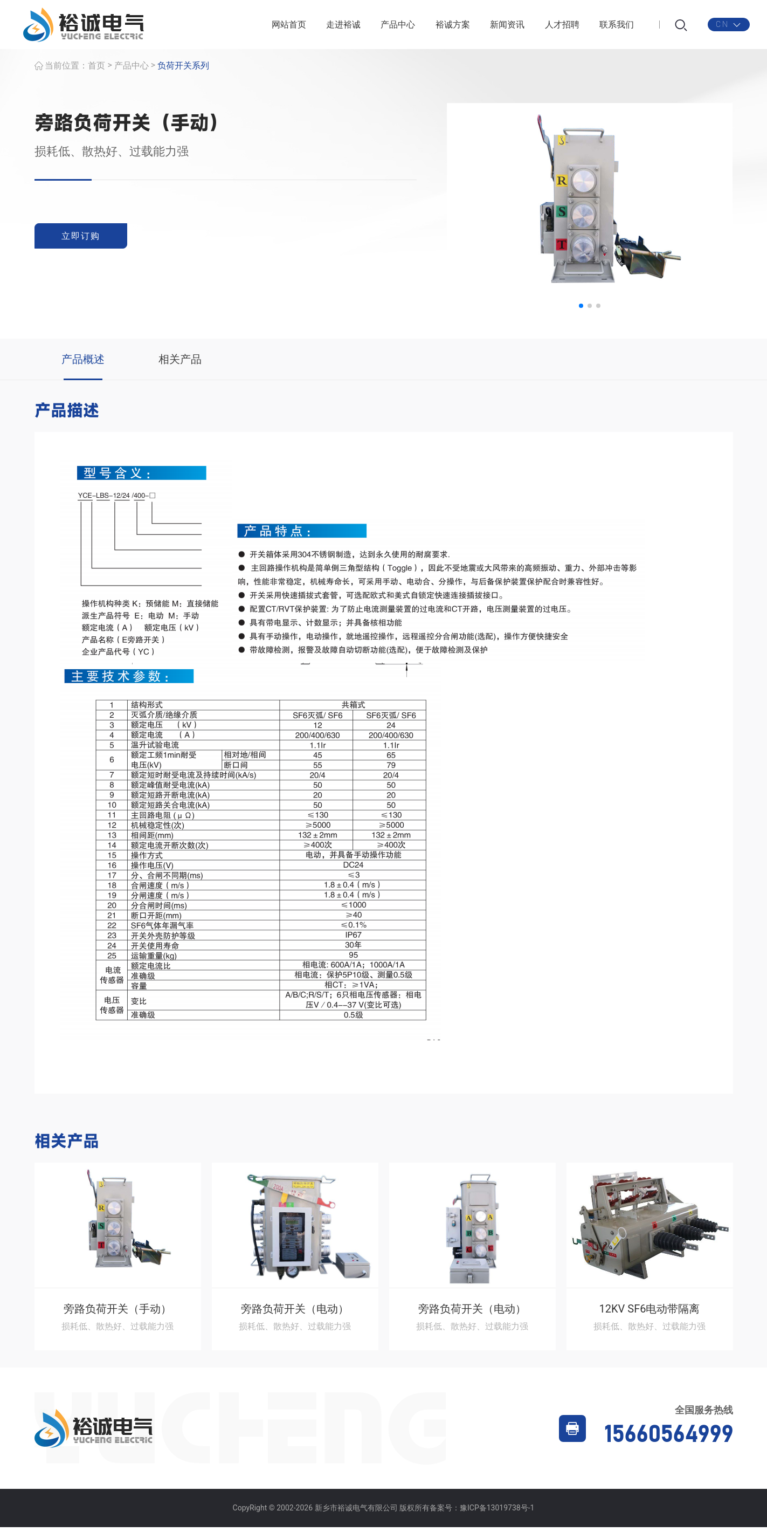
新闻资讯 (507, 27)
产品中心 (398, 27)
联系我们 (616, 27)
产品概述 (83, 364)
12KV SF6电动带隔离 (649, 1313)
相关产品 (180, 364)
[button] (581, 310)
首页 (96, 70)
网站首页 (289, 27)
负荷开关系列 (183, 70)
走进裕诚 (343, 27)
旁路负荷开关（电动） (295, 1313)
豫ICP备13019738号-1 (497, 1512)
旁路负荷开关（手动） (117, 1313)
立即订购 (83, 241)
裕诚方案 (453, 27)
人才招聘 (562, 27)
